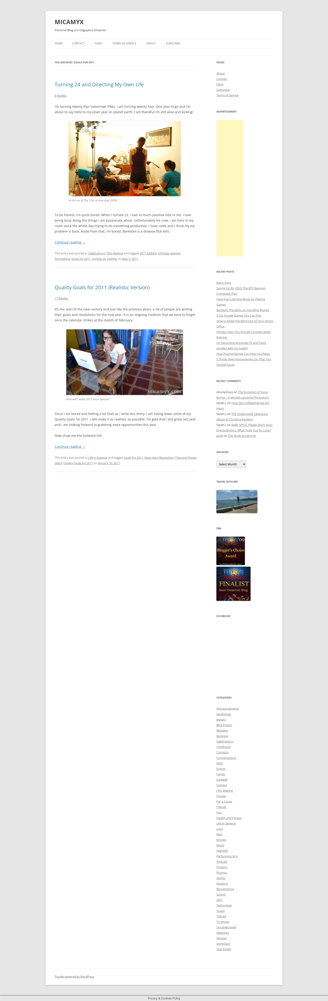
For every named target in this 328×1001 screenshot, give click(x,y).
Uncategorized (226, 927)
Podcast (221, 862)
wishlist (112, 259)
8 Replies (61, 96)
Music (220, 845)
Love (219, 829)
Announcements (227, 709)
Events (221, 769)
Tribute (221, 916)
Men (219, 834)
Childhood (223, 747)
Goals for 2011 (80, 259)
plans (58, 463)
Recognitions (225, 889)
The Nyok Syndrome (242, 436)
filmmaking (62, 259)
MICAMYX (69, 22)
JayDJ (219, 436)
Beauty (221, 719)
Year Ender (223, 949)
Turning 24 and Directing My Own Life (99, 84)
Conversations (226, 758)
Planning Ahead (185, 458)
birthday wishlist (169, 253)
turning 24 (99, 259)
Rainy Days (223, 283)
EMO (219, 763)
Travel (220, 911)
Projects (221, 867)
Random (222, 883)
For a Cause (224, 801)
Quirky (221, 878)
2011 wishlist (148, 253)
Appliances (223, 714)
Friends (221, 807)
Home (59, 43)
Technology (224, 905)
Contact (78, 43)
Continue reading (70, 242)
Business (222, 736)
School (221, 894)
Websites (222, 933)
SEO (219, 900)
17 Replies (61, 298)
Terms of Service (124, 43)
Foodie (221, 796)
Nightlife (222, 851)
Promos (221, 872)
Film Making (115, 253)
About (151, 43)
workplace (223, 944)
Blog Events (224, 725)
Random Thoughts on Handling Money (242, 310)
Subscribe (173, 43)
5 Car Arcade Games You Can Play (238, 315)
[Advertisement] (230, 188)
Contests (222, 752)
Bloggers (222, 730)
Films (98, 43)
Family (220, 774)
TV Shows (222, 922)
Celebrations (96, 253)
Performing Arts (227, 856)
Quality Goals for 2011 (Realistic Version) (102, 287)
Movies (221, 840)
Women (221, 938)
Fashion (221, 785)
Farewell (222, 780)
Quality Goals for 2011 (78, 463)
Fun (219, 812)
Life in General (97, 458)
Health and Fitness (229, 818)
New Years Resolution (159, 458)
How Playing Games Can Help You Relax (243, 354)
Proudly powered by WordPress (74, 976)
